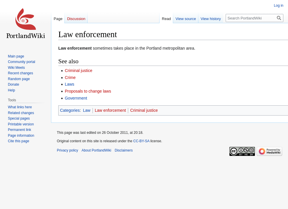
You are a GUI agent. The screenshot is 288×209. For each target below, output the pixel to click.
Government (76, 98)
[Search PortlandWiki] (254, 18)
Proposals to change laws (88, 91)
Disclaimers (124, 150)
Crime (70, 77)
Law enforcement (110, 110)
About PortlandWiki (96, 150)
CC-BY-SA (141, 141)
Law (86, 110)
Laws (69, 84)
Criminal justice (78, 70)
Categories (70, 110)
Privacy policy (67, 150)
